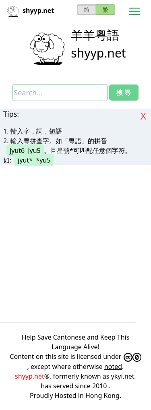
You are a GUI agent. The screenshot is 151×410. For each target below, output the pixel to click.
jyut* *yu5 (34, 160)
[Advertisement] (75, 243)
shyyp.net (98, 53)
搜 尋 (123, 92)
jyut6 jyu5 (25, 150)
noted (113, 366)
